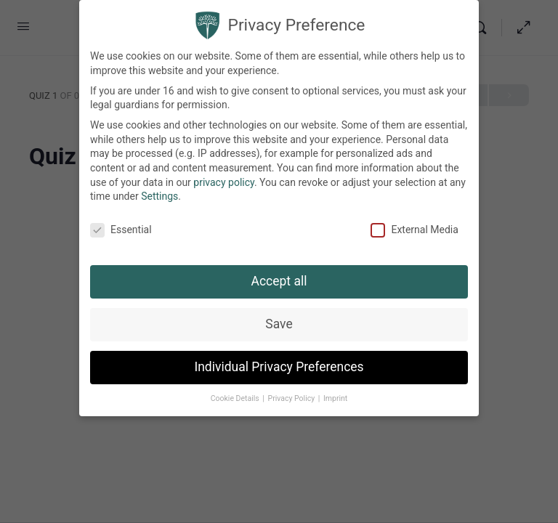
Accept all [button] (279, 272)
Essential (121, 221)
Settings (159, 188)
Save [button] (278, 315)
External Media (414, 221)
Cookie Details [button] (236, 389)
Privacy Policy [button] (292, 389)
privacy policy (223, 173)
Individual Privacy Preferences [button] (278, 358)
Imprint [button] (335, 389)
